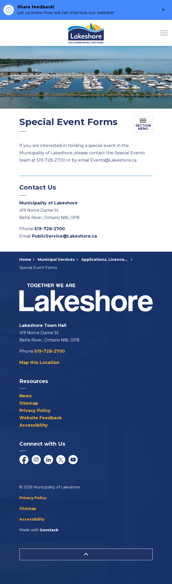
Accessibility (33, 425)
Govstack (49, 530)
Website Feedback (40, 417)
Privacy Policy (35, 410)
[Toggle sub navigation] (143, 124)
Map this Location (39, 362)
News (25, 395)
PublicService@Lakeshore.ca (64, 236)
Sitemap (28, 403)
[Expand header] (164, 33)
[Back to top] (86, 554)
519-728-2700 (50, 228)
